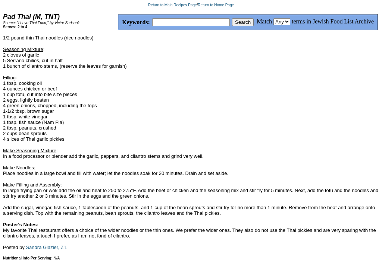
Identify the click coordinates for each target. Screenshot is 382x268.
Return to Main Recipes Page (172, 5)
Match (264, 21)
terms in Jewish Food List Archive (333, 21)
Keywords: (118, 22)
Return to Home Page (216, 5)
